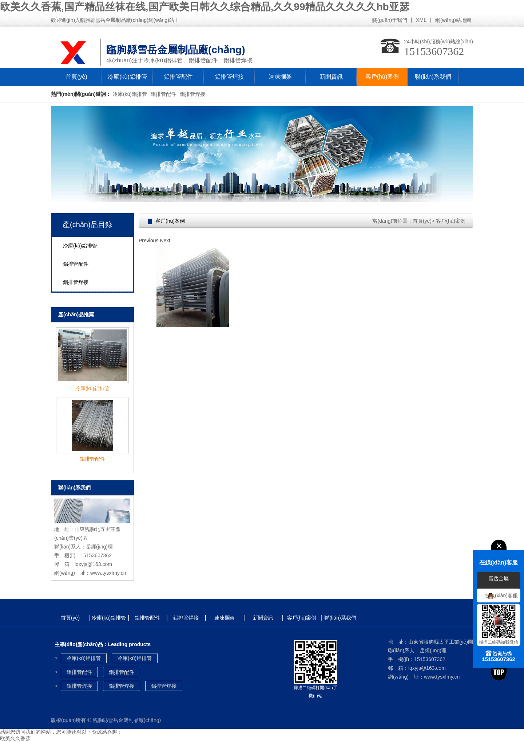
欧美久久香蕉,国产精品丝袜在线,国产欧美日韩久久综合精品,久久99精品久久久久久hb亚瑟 (204, 6)
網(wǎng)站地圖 (453, 20)
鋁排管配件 (178, 77)
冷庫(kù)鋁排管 (127, 77)
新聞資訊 (331, 77)
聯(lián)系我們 (433, 77)
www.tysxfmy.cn (108, 573)
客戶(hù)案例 (382, 77)
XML (421, 20)
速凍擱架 (280, 77)
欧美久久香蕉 (15, 738)
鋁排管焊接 (229, 77)
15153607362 (434, 51)
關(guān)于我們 (389, 20)
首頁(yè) (76, 77)
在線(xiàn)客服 (501, 595)
